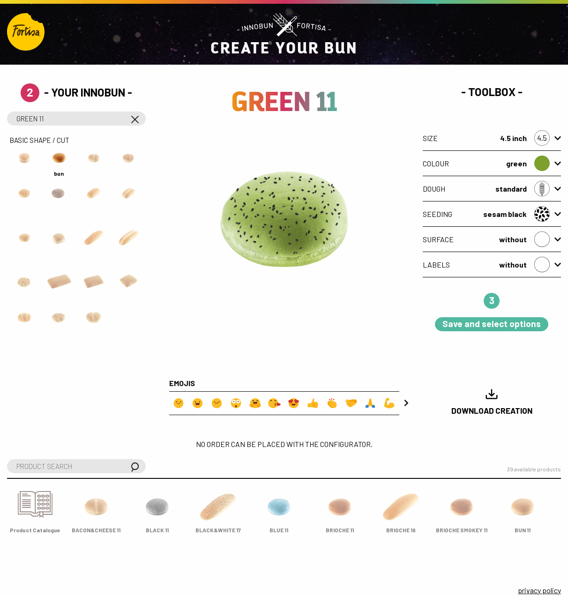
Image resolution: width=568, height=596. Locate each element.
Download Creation (491, 401)
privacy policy (539, 590)
